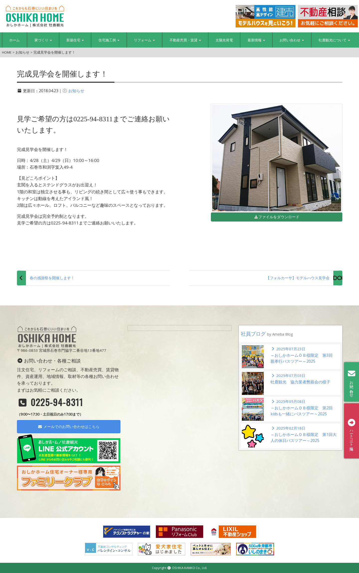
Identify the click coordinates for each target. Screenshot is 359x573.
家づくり (43, 40)
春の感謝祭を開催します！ (52, 277)
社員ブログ (267, 333)
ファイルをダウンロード (277, 216)
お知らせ (76, 90)
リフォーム (144, 40)
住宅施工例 (108, 40)
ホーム (14, 40)
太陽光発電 (224, 40)
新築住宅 (75, 40)
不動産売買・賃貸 (185, 40)
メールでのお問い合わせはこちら (68, 426)
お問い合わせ (291, 40)
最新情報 (256, 40)
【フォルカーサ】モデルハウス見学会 (298, 277)
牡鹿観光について (334, 40)
